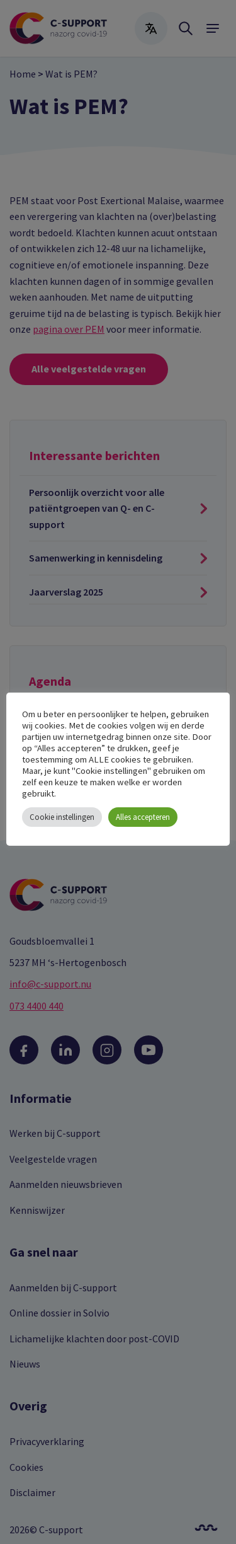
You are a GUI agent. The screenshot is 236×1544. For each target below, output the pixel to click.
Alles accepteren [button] (143, 817)
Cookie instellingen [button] (62, 817)
